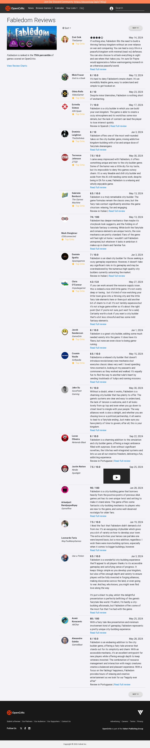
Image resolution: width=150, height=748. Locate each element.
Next (135, 28)
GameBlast (77, 644)
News (32, 8)
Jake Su (76, 387)
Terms (132, 721)
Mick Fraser (78, 75)
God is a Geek (78, 78)
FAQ (84, 8)
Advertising (115, 721)
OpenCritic (107, 729)
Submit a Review (13, 721)
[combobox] (130, 8)
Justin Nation (79, 466)
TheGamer (77, 40)
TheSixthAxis (78, 138)
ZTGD (74, 162)
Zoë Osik (76, 37)
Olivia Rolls (77, 91)
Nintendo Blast (79, 442)
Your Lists (73, 8)
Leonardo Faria (69, 538)
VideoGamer (78, 94)
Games (45, 8)
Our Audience (39, 721)
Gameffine (66, 508)
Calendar (61, 8)
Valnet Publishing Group (133, 729)
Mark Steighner (69, 233)
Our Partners (27, 721)
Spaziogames (78, 261)
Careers (125, 721)
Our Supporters (53, 721)
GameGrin (76, 336)
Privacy (140, 721)
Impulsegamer (79, 288)
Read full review (98, 69)
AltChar (75, 624)
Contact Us (66, 721)
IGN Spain (76, 111)
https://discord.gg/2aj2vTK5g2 (90, 1)
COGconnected (68, 236)
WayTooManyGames (71, 541)
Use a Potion (78, 556)
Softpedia (76, 360)
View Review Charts (17, 65)
